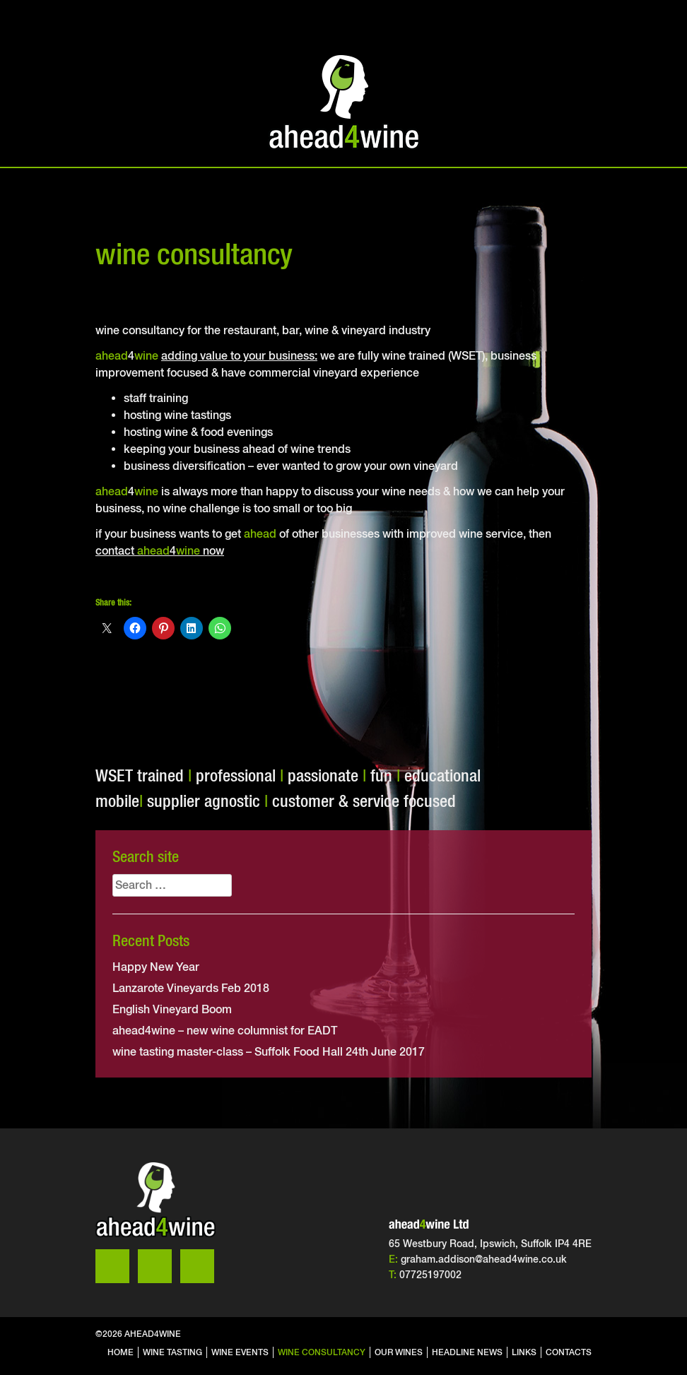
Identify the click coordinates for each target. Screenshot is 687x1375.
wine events (240, 1352)
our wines (399, 1352)
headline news (467, 1352)
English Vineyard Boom (172, 1009)
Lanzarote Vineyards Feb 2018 (190, 988)
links (524, 1352)
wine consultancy (321, 1352)
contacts (569, 1352)
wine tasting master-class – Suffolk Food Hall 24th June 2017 (268, 1051)
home (120, 1352)
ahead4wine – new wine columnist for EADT (224, 1030)
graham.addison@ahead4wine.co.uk (484, 1259)
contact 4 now (159, 550)
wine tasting (172, 1352)
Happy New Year (155, 967)
